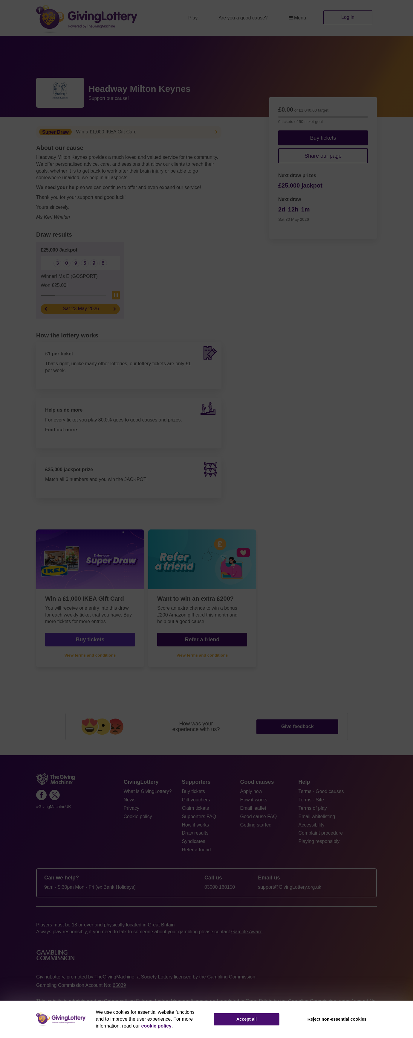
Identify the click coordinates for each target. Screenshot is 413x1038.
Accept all (246, 1019)
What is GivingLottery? (148, 791)
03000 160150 (219, 887)
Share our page (323, 156)
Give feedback (297, 726)
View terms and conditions (90, 655)
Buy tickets (323, 138)
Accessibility (312, 824)
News (130, 799)
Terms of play (313, 808)
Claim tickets (195, 808)
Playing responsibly (319, 841)
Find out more (61, 429)
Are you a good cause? (243, 17)
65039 (119, 985)
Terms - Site (311, 799)
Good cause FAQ (258, 816)
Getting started (256, 824)
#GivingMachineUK (53, 806)
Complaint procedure (321, 832)
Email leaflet (253, 808)
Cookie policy (138, 816)
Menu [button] (297, 17)
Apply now (251, 791)
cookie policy (156, 1025)
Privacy (131, 808)
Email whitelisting (317, 816)
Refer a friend (202, 640)
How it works (195, 824)
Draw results (195, 832)
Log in (347, 17)
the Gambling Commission (227, 976)
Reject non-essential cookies (337, 1019)
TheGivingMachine (114, 976)
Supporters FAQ (199, 816)
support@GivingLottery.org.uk (289, 887)
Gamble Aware (247, 931)
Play (193, 17)
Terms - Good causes (321, 791)
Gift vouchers (196, 799)
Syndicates (193, 841)
